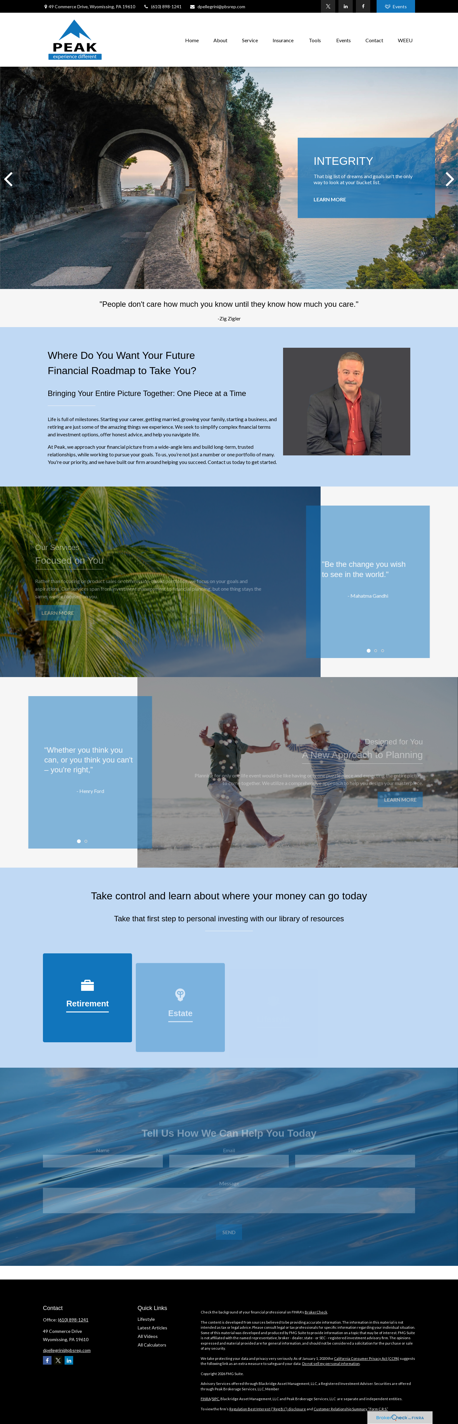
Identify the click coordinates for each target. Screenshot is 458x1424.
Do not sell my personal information (331, 1363)
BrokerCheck (316, 1312)
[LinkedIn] (345, 6)
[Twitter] (328, 6)
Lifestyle (146, 1319)
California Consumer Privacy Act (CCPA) (366, 1358)
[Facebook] (363, 6)
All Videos (148, 1336)
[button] (192, 39)
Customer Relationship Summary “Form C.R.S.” (351, 1409)
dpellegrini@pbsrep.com (217, 6)
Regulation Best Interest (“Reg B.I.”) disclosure (267, 1409)
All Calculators (152, 1344)
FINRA (206, 1399)
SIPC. (216, 1399)
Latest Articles (152, 1327)
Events (396, 6)
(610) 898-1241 (162, 6)
